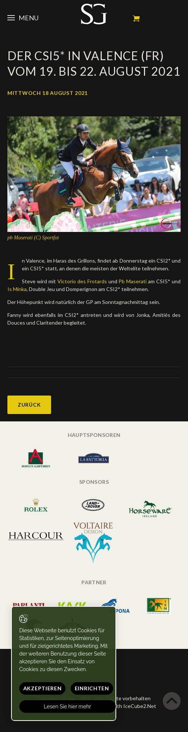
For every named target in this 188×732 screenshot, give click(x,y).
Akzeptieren (42, 688)
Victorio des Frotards (82, 281)
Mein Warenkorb (136, 18)
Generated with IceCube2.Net (120, 706)
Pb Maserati (133, 281)
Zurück (29, 404)
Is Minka (17, 289)
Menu (22, 18)
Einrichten (92, 688)
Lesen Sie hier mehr (67, 706)
